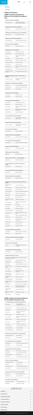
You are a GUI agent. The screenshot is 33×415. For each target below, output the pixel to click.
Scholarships (7, 6)
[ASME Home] (3, 2)
